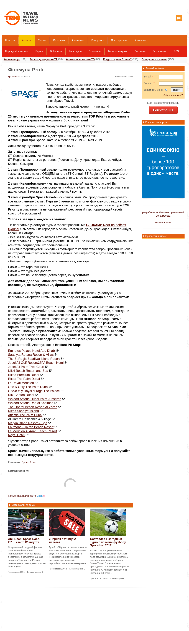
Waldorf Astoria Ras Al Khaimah (30, 403)
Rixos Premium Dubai (23, 375)
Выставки (139, 51)
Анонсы (26, 40)
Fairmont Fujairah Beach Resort (30, 427)
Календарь (75, 51)
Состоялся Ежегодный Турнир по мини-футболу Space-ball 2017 (108, 542)
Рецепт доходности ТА (44, 59)
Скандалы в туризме (154, 59)
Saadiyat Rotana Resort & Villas (31, 354)
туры (49, 225)
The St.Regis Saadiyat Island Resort (34, 359)
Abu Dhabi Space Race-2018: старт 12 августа (24, 540)
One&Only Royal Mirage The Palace (34, 391)
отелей (91, 293)
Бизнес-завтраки (117, 51)
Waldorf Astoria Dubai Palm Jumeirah (34, 399)
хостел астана (163, 222)
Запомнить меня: (153, 89)
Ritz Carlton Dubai (21, 395)
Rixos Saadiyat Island (23, 411)
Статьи (42, 40)
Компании (140, 40)
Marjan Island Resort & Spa (27, 423)
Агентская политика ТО (80, 59)
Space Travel (13, 76)
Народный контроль (16, 51)
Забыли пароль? (173, 95)
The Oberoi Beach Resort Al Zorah (32, 407)
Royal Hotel (16, 435)
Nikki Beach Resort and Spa (28, 371)
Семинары (95, 51)
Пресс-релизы (119, 40)
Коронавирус (12, 59)
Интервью (59, 40)
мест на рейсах (106, 225)
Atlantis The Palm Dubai (25, 415)
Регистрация (163, 110)
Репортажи (97, 40)
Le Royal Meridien (21, 383)
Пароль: (149, 83)
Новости (10, 40)
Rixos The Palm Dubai (24, 379)
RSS (176, 51)
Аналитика (78, 40)
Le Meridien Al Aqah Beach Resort (32, 431)
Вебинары (56, 51)
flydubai (13, 229)
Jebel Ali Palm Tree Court (26, 367)
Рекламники (160, 51)
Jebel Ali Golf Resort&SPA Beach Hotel (36, 363)
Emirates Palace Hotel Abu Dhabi (31, 351)
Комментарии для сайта (26, 495)
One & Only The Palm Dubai (28, 387)
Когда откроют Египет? (117, 59)
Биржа (39, 51)
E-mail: (148, 76)
